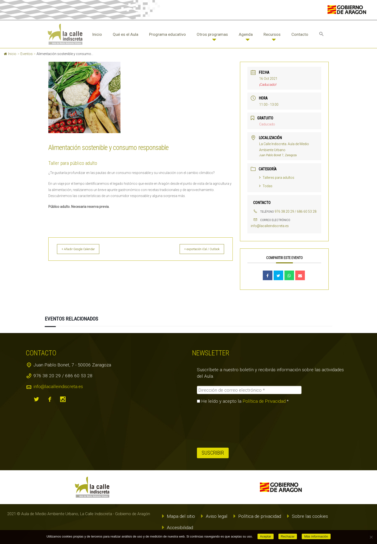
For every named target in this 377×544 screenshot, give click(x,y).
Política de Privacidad (264, 401)
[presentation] (216, 425)
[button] (321, 34)
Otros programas (212, 34)
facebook (49, 399)
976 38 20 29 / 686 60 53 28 (295, 211)
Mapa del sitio (181, 516)
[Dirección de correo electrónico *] (249, 390)
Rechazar (288, 536)
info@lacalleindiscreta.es (270, 226)
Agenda (246, 34)
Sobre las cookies (310, 516)
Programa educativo (167, 34)
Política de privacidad (259, 516)
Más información (316, 536)
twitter (36, 399)
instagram (63, 399)
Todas (265, 186)
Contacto (299, 34)
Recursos (272, 34)
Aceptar (265, 536)
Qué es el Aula (125, 34)
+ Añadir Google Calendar (83, 249)
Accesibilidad (180, 527)
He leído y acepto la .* (243, 401)
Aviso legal (216, 516)
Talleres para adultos (276, 177)
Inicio (97, 34)
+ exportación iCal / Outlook (197, 249)
